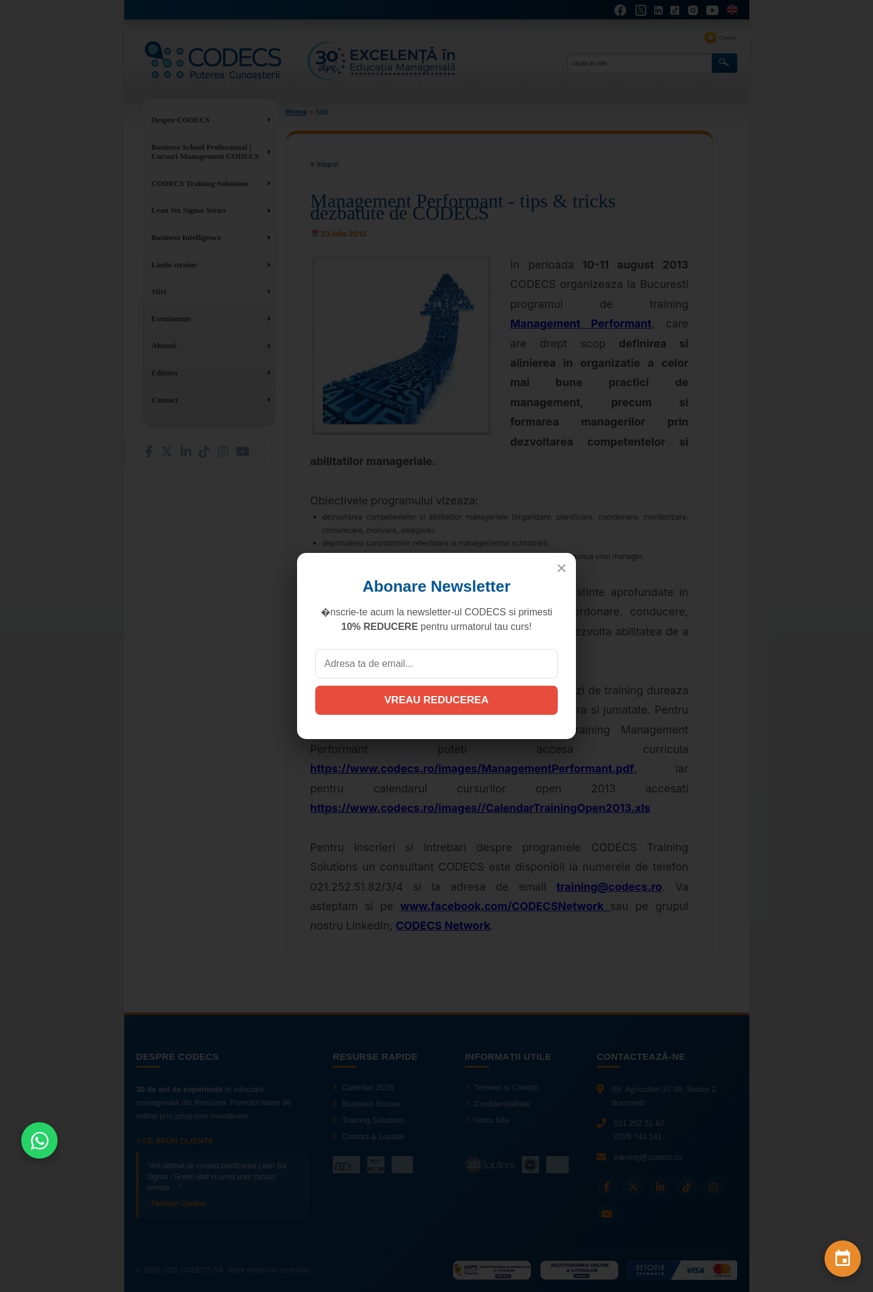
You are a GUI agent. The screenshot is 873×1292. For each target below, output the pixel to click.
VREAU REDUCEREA (436, 700)
